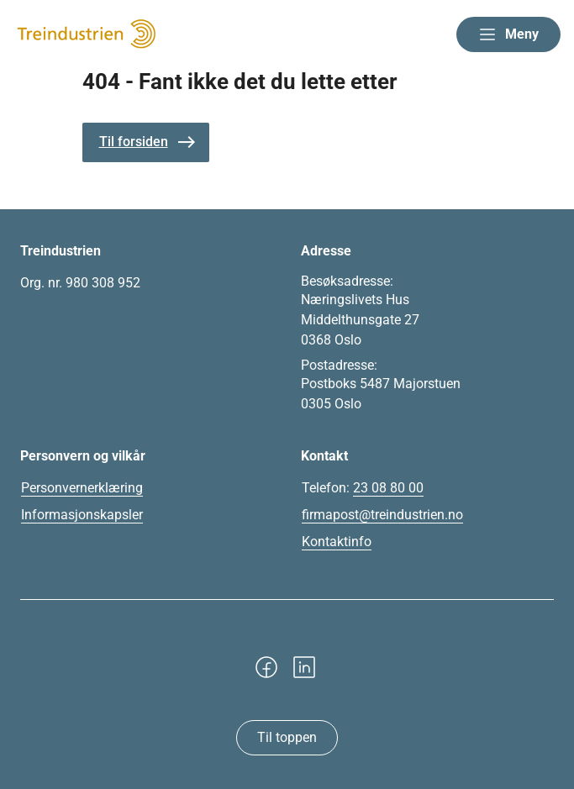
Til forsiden (133, 142)
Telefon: (363, 488)
